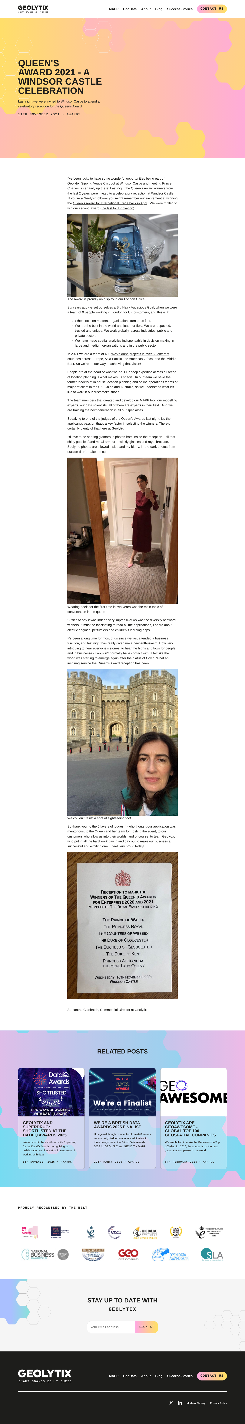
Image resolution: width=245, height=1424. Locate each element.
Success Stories (180, 9)
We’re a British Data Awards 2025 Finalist (117, 1125)
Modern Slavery (196, 1403)
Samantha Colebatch (82, 1010)
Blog (159, 9)
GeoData (130, 9)
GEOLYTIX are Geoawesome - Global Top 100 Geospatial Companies (190, 1129)
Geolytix (141, 1010)
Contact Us (212, 9)
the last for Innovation (117, 208)
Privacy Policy (218, 1403)
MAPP (114, 9)
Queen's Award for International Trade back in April (110, 203)
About (146, 9)
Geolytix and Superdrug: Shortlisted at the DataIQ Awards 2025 (45, 1129)
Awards (74, 114)
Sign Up (147, 1326)
